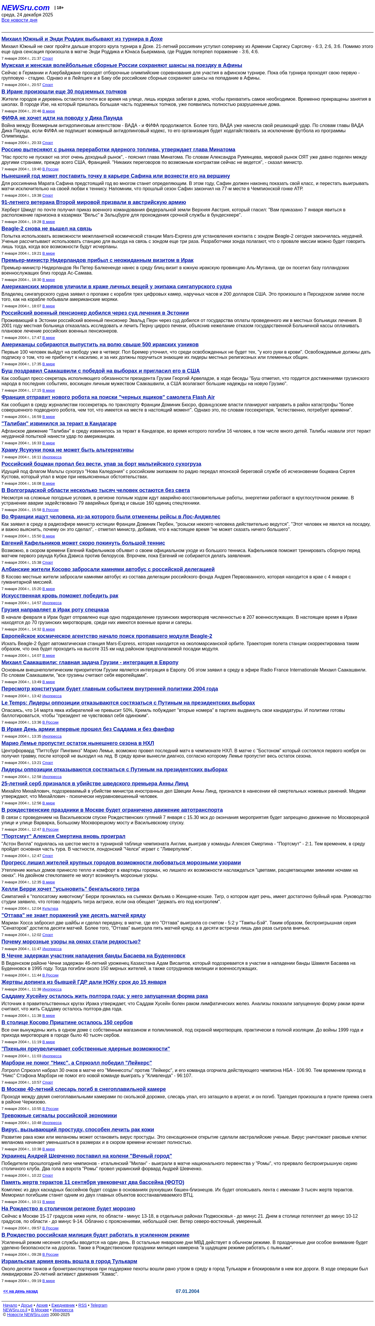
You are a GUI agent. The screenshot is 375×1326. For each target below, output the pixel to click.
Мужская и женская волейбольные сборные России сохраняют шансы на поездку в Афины (121, 65)
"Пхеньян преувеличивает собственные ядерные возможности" (85, 1049)
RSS (82, 1305)
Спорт (47, 58)
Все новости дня (19, 20)
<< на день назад (20, 1291)
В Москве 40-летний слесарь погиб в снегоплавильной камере (83, 1089)
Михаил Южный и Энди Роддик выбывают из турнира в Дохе (82, 39)
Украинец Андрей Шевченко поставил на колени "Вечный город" (86, 1156)
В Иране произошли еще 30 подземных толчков (64, 92)
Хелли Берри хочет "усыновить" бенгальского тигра (70, 889)
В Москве (40, 1310)
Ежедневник (63, 1305)
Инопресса (51, 457)
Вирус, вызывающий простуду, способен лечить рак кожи (77, 1130)
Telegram (99, 1305)
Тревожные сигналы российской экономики (59, 1115)
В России (50, 169)
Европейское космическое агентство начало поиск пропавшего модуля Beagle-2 (106, 636)
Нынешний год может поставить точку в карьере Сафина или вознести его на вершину (115, 176)
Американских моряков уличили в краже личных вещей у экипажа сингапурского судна (116, 286)
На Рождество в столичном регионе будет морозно (68, 1209)
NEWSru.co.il (15, 1310)
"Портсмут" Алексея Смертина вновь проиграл (63, 836)
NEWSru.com (25, 7)
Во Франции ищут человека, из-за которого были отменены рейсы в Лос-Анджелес (110, 517)
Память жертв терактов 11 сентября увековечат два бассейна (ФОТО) (92, 1182)
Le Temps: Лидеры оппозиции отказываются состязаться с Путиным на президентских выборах (128, 703)
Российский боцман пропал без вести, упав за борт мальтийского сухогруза (101, 464)
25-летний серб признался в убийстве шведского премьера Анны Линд (95, 784)
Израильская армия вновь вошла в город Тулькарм (69, 1261)
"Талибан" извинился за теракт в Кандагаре (58, 423)
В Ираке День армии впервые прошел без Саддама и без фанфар (87, 729)
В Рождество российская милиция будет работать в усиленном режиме (95, 1235)
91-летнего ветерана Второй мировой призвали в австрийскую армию (93, 202)
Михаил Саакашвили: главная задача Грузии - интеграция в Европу (90, 662)
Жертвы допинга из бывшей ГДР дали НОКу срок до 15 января (83, 982)
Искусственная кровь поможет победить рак (59, 596)
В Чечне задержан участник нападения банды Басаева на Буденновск (93, 956)
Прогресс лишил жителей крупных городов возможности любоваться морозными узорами (121, 863)
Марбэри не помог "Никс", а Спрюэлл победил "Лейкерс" (76, 1063)
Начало (10, 1305)
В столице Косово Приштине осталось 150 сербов (67, 1022)
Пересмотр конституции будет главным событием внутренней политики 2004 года (109, 689)
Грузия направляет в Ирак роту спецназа (55, 610)
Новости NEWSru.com (28, 1314)
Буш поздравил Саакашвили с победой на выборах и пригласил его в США (100, 371)
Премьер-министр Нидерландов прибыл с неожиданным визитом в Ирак (97, 260)
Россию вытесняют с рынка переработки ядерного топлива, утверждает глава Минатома (118, 150)
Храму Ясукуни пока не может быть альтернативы (67, 450)
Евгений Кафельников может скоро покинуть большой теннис (83, 543)
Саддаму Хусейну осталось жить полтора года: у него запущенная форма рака (104, 996)
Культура (50, 908)
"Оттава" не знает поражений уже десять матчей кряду (73, 915)
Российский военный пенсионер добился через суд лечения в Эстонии (95, 313)
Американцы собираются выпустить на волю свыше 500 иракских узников (100, 344)
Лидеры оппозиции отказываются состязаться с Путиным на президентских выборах (114, 769)
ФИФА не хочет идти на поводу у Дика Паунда (62, 118)
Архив (42, 1305)
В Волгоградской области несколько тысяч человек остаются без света (95, 490)
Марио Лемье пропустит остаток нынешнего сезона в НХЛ (77, 743)
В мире (48, 111)
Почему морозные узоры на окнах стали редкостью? (71, 942)
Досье (27, 1305)
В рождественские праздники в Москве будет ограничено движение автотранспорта (112, 810)
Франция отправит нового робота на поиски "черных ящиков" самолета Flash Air (108, 397)
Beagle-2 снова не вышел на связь (46, 229)
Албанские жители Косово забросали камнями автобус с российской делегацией (108, 569)
